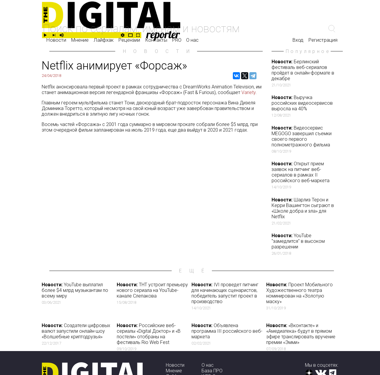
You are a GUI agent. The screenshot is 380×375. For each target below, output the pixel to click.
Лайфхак (103, 40)
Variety (248, 92)
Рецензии (129, 40)
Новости (56, 40)
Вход (298, 40)
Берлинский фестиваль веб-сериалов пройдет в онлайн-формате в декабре (304, 73)
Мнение (80, 40)
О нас (192, 40)
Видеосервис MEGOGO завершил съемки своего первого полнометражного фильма (304, 139)
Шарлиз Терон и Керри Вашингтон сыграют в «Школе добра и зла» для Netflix (304, 211)
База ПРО (212, 371)
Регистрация (322, 40)
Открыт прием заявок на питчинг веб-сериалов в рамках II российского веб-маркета (304, 175)
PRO (176, 40)
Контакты (156, 40)
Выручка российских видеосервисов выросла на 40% (304, 106)
